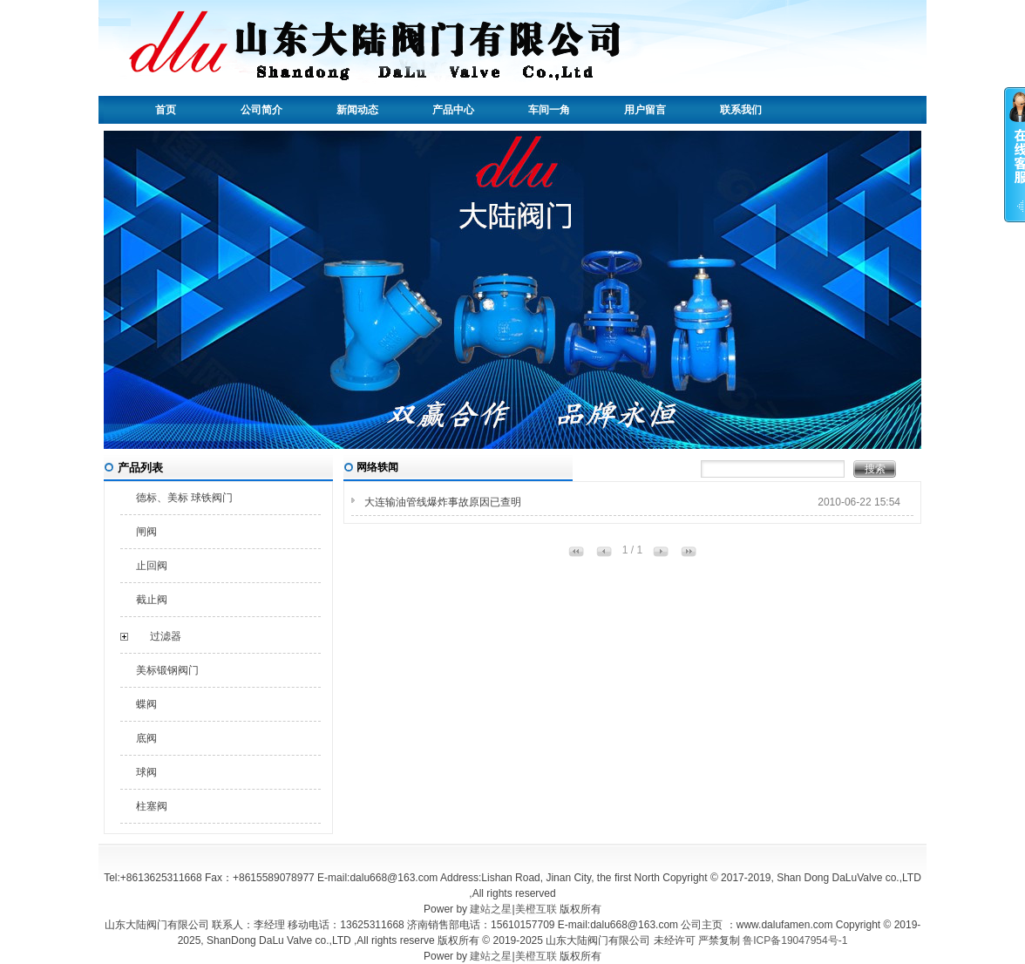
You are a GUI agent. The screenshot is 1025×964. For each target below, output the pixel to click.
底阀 (146, 738)
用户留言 (645, 110)
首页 (165, 110)
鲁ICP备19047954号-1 (795, 940)
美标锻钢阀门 (167, 670)
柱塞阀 (151, 806)
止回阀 (151, 566)
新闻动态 (357, 110)
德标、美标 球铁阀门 (184, 498)
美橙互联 (536, 909)
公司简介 (261, 110)
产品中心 (453, 110)
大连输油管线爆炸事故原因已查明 (442, 502)
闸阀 (146, 532)
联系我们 (741, 110)
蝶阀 (146, 704)
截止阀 (151, 600)
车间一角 (549, 110)
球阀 (146, 772)
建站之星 (491, 909)
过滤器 (165, 636)
